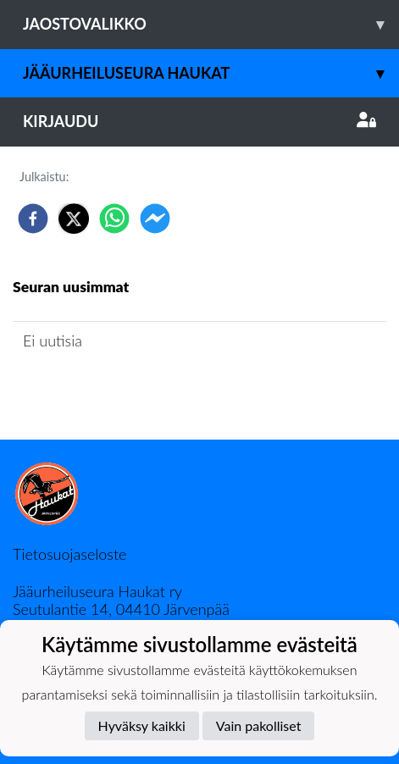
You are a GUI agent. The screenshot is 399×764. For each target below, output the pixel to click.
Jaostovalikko (211, 24)
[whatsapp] (114, 218)
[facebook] (33, 218)
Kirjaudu (199, 121)
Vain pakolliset (259, 725)
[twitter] (73, 218)
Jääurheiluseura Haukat (211, 73)
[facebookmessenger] (155, 218)
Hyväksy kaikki (142, 725)
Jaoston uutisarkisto (89, 389)
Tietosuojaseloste (69, 554)
